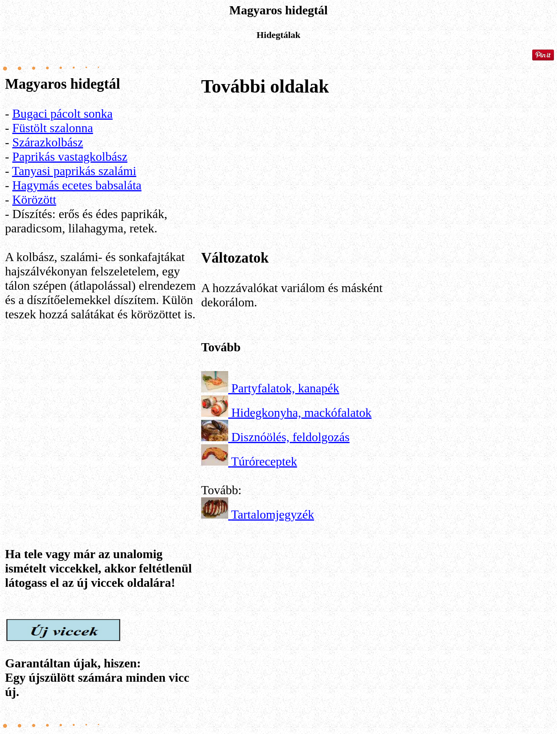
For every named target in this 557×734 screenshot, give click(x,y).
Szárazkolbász (47, 142)
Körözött (34, 199)
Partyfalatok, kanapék (285, 388)
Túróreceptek (264, 461)
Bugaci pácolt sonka (62, 113)
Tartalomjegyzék (272, 514)
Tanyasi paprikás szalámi (74, 171)
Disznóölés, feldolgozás (290, 437)
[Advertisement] (101, 418)
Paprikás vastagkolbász (70, 156)
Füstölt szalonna (52, 128)
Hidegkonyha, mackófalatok (301, 412)
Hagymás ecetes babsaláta (77, 185)
